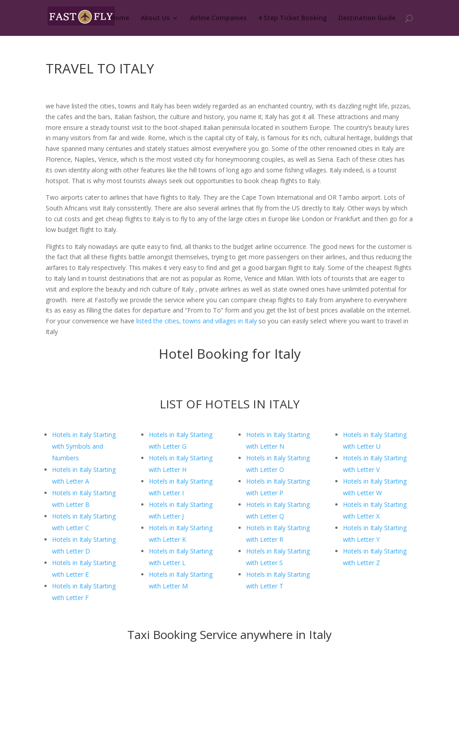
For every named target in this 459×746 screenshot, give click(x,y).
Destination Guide (366, 18)
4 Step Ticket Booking (292, 18)
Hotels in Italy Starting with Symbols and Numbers (84, 446)
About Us (155, 18)
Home (120, 18)
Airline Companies (218, 18)
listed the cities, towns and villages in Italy (196, 321)
